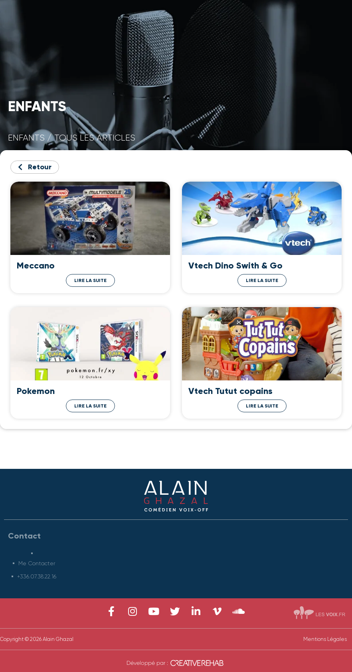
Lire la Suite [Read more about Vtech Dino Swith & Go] (262, 280)
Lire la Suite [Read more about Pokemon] (90, 406)
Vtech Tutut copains (230, 391)
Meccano (36, 265)
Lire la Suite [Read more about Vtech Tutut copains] (262, 406)
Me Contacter (36, 563)
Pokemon (36, 391)
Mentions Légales (325, 639)
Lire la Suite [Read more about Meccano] (90, 280)
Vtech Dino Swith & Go (235, 265)
